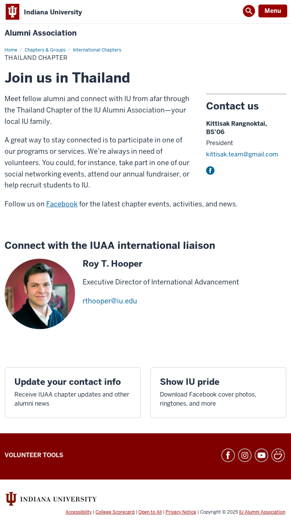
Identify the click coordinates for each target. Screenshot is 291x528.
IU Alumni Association (262, 512)
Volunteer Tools (34, 455)
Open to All (150, 512)
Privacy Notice (181, 512)
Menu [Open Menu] (272, 11)
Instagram (245, 455)
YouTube (261, 455)
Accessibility (79, 512)
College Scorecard (115, 512)
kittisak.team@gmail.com (242, 154)
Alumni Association (41, 33)
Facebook (210, 170)
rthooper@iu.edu (110, 301)
